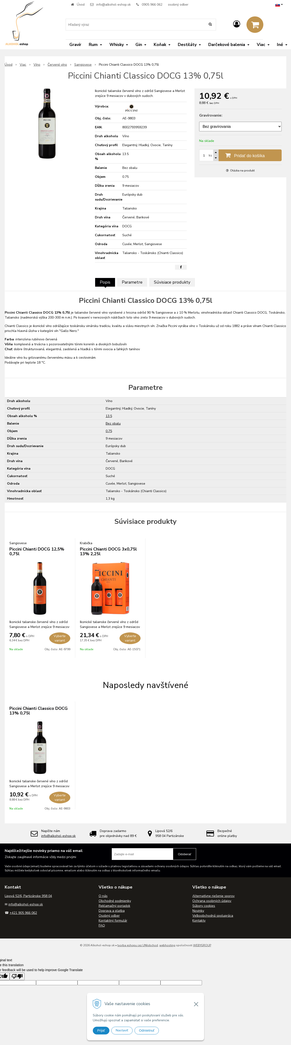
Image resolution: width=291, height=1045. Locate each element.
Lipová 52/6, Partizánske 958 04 (28, 896)
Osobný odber (109, 915)
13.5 (109, 416)
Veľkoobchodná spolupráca (212, 915)
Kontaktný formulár (113, 920)
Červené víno (57, 64)
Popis (105, 282)
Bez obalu (113, 423)
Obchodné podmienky (115, 901)
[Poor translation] (17, 976)
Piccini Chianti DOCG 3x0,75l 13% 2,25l (108, 551)
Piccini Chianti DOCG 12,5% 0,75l (36, 551)
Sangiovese (83, 64)
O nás (103, 896)
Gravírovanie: (210, 115)
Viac (23, 64)
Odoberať (184, 854)
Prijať (101, 1030)
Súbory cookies (203, 906)
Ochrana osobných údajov (211, 901)
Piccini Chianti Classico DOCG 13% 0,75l (38, 711)
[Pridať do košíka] (240, 155)
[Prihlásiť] (236, 24)
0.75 (109, 431)
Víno (37, 64)
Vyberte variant (60, 638)
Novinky (198, 910)
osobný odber (178, 4)
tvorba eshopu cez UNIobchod (137, 945)
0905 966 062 (152, 4)
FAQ (102, 925)
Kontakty (198, 920)
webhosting (167, 945)
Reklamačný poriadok (114, 906)
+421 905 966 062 (23, 913)
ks (210, 155)
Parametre (132, 282)
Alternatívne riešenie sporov (213, 896)
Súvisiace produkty (172, 282)
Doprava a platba (112, 910)
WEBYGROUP (202, 945)
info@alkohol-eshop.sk (113, 4)
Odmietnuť (146, 1030)
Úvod (81, 4)
